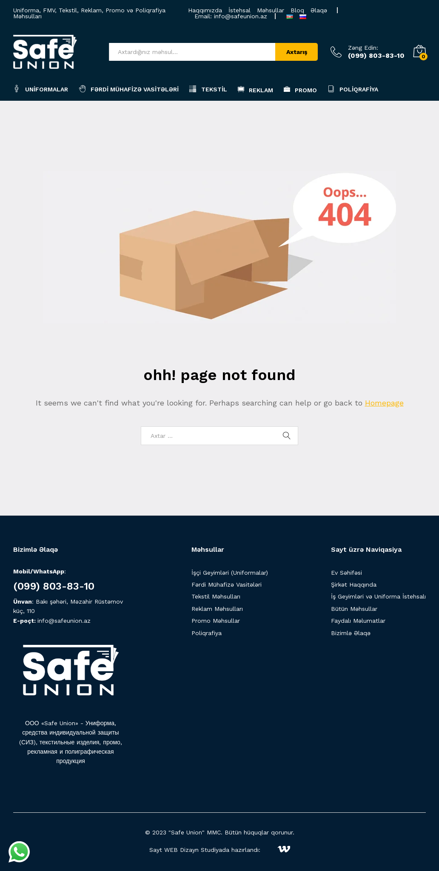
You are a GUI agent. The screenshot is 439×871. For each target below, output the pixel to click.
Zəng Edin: (363, 47)
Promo (300, 89)
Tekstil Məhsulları (215, 596)
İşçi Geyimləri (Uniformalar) (229, 572)
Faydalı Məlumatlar (358, 620)
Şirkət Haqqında (353, 584)
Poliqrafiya (353, 88)
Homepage (384, 402)
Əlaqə (319, 10)
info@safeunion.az (240, 16)
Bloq (297, 10)
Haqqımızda (205, 10)
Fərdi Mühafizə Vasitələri (129, 88)
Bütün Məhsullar (354, 608)
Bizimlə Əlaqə (351, 633)
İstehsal (239, 10)
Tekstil (208, 88)
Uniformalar (40, 88)
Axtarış (296, 51)
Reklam (255, 89)
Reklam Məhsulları (217, 608)
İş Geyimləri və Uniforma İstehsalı (378, 596)
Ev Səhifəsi (346, 572)
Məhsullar (270, 10)
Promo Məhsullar (215, 620)
